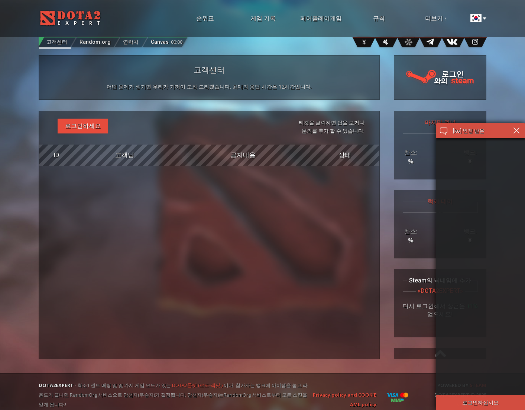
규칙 (379, 18)
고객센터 (56, 42)
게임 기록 (263, 18)
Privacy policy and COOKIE (344, 394)
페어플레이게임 (321, 18)
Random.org (95, 42)
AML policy (363, 404)
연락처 (131, 42)
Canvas (166, 40)
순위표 (205, 18)
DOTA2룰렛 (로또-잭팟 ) (197, 385)
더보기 (445, 18)
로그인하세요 (83, 125)
